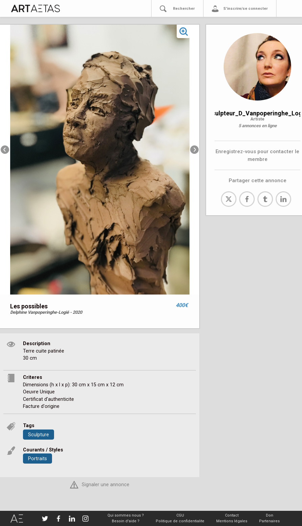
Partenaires (269, 521)
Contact (231, 515)
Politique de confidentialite (180, 521)
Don (269, 515)
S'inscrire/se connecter (245, 8)
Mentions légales (231, 521)
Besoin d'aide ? (126, 521)
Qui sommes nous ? (125, 515)
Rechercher (184, 8)
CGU (180, 515)
